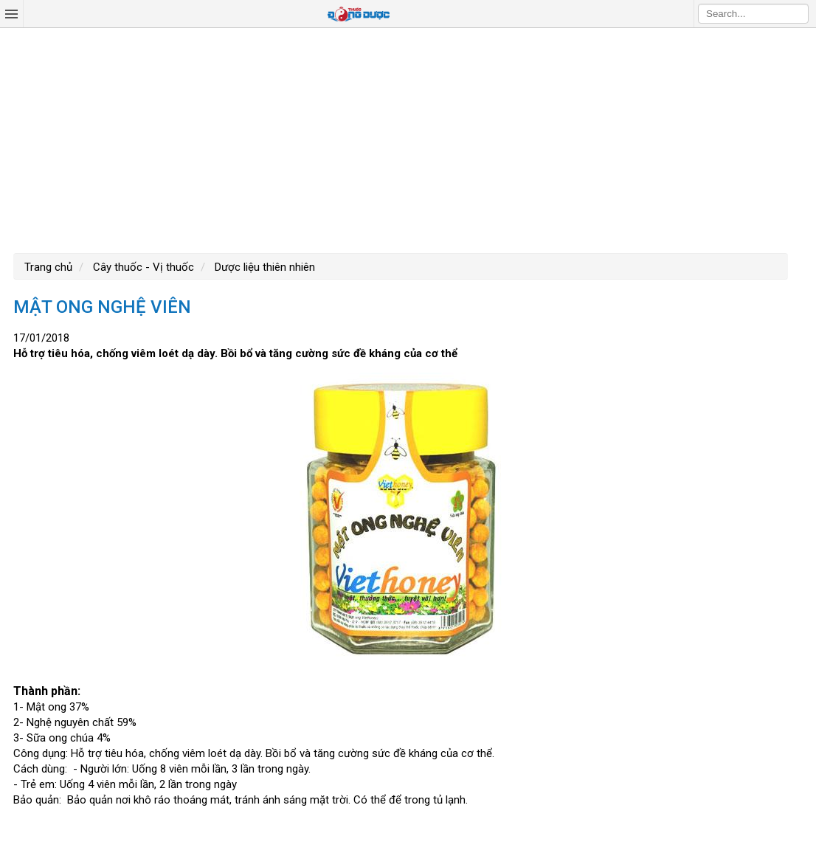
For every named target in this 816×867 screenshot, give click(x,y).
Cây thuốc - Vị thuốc (142, 267)
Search (797, 13)
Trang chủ (48, 267)
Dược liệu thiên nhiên (263, 267)
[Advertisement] (408, 138)
